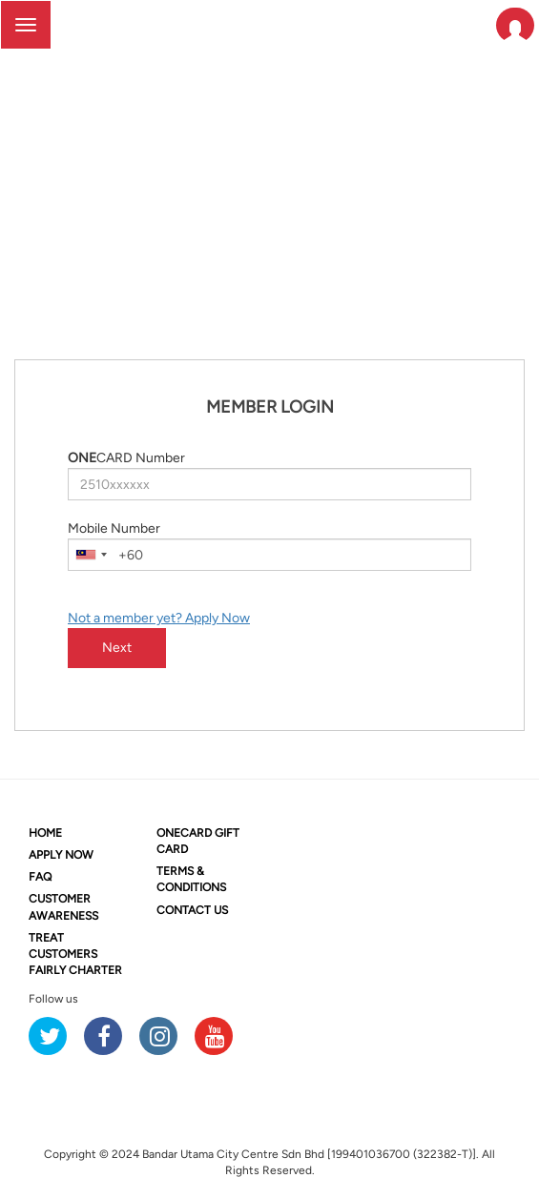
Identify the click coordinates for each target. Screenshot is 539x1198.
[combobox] (91, 554)
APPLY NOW (61, 855)
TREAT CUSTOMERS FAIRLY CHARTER (75, 954)
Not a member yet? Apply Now (159, 618)
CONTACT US (192, 910)
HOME (45, 833)
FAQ (40, 876)
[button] (515, 25)
